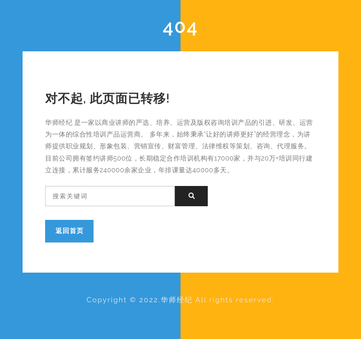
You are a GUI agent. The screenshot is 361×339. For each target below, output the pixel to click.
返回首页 (69, 230)
